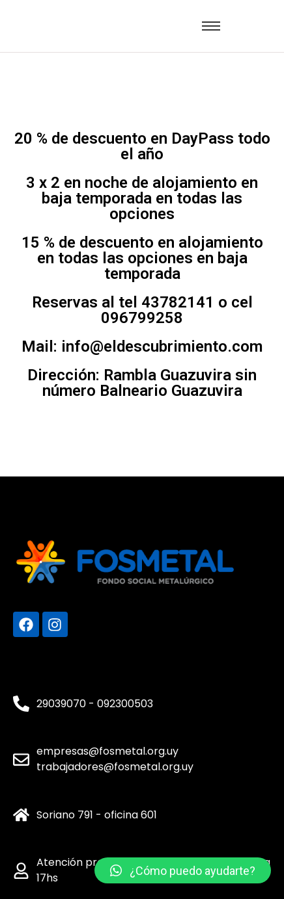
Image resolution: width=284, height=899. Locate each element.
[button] (182, 870)
